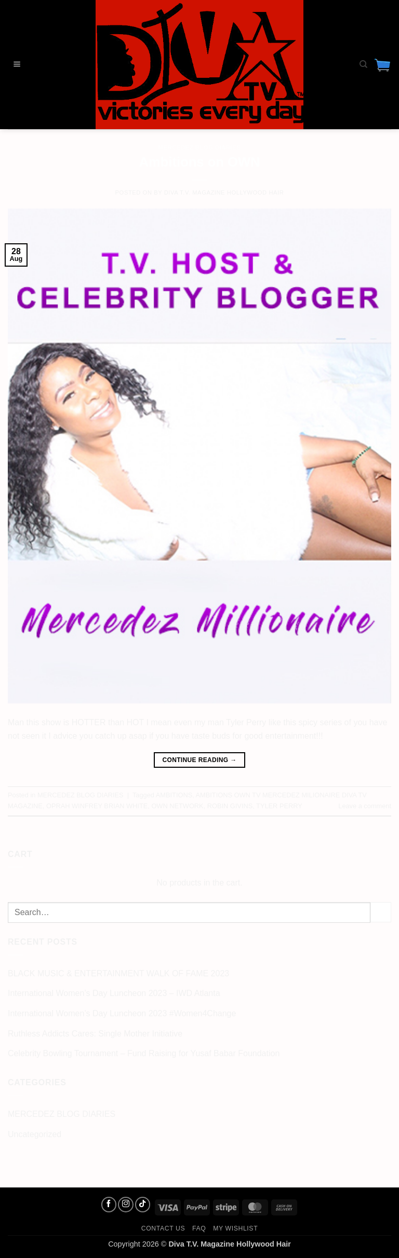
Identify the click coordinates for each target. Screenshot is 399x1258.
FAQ (199, 1228)
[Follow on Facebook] (109, 1204)
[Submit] (380, 912)
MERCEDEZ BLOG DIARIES (199, 147)
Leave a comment (364, 806)
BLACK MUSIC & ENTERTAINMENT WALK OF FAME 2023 (118, 973)
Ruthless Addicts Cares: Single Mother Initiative (95, 1033)
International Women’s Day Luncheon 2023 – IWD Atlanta (114, 993)
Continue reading (199, 760)
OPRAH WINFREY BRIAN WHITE (97, 806)
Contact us (163, 1228)
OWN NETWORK (177, 806)
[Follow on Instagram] (126, 1204)
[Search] (363, 64)
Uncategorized (34, 1134)
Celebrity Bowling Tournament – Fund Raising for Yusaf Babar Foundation (144, 1053)
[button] (17, 64)
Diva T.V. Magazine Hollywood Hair (224, 192)
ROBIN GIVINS (229, 806)
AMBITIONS (174, 795)
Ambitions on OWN (199, 162)
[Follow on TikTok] (143, 1204)
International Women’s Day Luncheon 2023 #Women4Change (122, 1013)
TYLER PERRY (279, 806)
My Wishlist (235, 1228)
